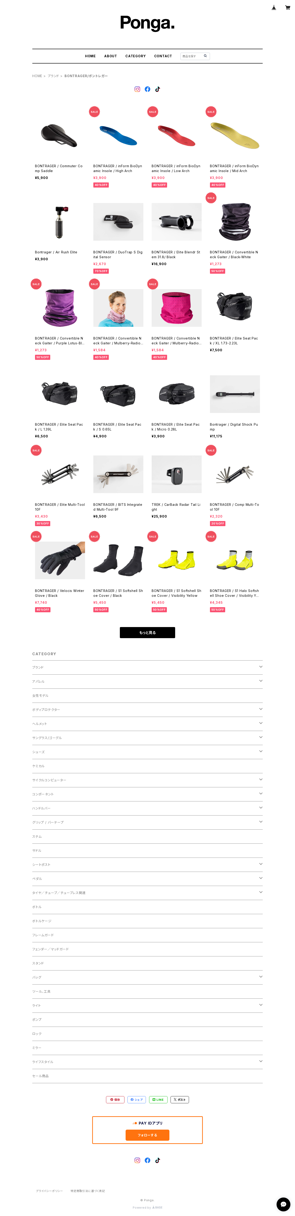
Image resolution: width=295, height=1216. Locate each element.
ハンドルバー (41, 808)
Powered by (147, 1207)
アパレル (38, 681)
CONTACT (163, 56)
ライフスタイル (42, 1062)
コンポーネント (43, 794)
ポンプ (36, 1020)
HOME (90, 56)
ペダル (37, 879)
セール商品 (40, 1076)
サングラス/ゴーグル (47, 738)
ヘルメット (39, 724)
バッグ (36, 977)
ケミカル (38, 766)
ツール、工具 (41, 991)
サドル (36, 850)
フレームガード (43, 935)
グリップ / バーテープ (48, 822)
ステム (36, 836)
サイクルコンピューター (49, 780)
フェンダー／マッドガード (50, 949)
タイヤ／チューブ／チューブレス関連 (59, 893)
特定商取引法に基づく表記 (88, 1191)
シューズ (38, 752)
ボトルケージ (42, 921)
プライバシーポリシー (49, 1191)
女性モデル (40, 695)
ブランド (53, 76)
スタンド (38, 963)
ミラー (36, 1048)
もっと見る (147, 632)
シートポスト (41, 865)
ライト (36, 1005)
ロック (36, 1034)
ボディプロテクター (46, 710)
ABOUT (110, 56)
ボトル (36, 907)
